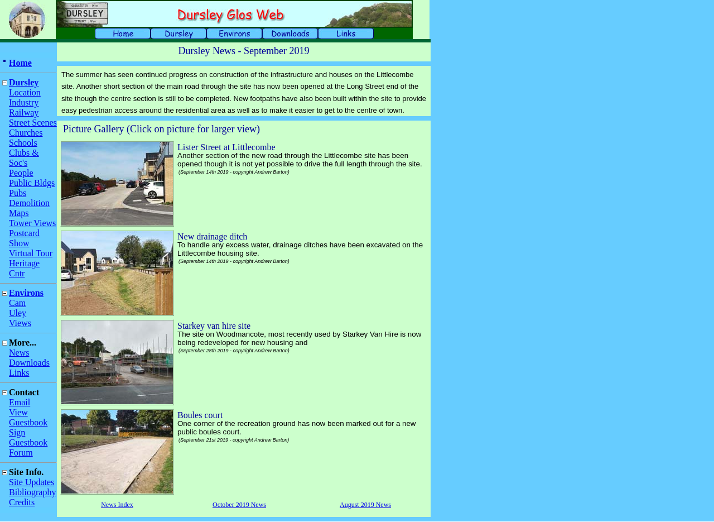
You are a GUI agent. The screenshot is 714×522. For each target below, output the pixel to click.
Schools (23, 142)
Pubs (17, 193)
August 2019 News (365, 505)
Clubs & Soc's (24, 157)
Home (20, 63)
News (19, 352)
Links (19, 372)
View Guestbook (28, 417)
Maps (19, 213)
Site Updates (31, 482)
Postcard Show (24, 238)
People (21, 173)
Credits (22, 502)
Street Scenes (33, 122)
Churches (25, 132)
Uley (17, 313)
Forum (21, 452)
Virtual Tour (30, 253)
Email (19, 402)
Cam (17, 303)
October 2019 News (239, 505)
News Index (117, 505)
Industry (23, 102)
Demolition (29, 203)
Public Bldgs (32, 183)
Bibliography (32, 492)
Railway (23, 112)
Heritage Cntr (24, 268)
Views (20, 323)
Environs (26, 293)
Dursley (23, 82)
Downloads (29, 362)
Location (25, 92)
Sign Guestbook (28, 437)
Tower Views (32, 223)
